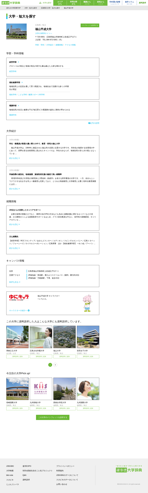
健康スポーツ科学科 (36, 95)
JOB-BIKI (10, 466)
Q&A (24, 475)
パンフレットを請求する (90, 25)
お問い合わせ (61, 484)
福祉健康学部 (16, 82)
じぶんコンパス (12, 484)
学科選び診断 (114, 3)
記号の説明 (93, 123)
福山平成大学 (43, 29)
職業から (87, 3)
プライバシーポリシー (65, 466)
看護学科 (12, 115)
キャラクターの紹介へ (19, 310)
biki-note (9, 475)
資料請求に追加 (17, 356)
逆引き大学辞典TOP (13, 8)
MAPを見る (14, 282)
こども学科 (22, 95)
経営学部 (14, 62)
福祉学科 (12, 95)
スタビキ (10, 479)
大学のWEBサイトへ (43, 33)
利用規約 (60, 470)
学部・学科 (39, 45)
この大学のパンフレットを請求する (52, 417)
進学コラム (129, 3)
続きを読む (14, 158)
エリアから (60, 3)
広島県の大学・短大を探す (50, 8)
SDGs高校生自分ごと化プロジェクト (38, 470)
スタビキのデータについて (67, 480)
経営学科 (12, 71)
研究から (100, 3)
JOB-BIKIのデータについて (67, 475)
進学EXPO (27, 466)
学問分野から (73, 3)
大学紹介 (50, 45)
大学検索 (10, 470)
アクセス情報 (70, 45)
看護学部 (14, 106)
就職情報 (59, 45)
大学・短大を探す (30, 8)
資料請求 (142, 3)
